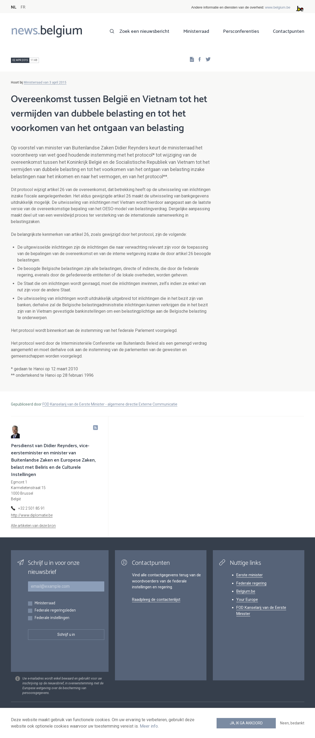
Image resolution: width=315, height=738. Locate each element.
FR (23, 7)
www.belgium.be (277, 7)
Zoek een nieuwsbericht (144, 31)
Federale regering (251, 583)
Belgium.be (245, 591)
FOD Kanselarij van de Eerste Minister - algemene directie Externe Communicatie (109, 404)
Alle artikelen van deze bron (33, 525)
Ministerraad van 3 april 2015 (45, 82)
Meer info (149, 726)
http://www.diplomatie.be (32, 515)
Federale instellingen (51, 618)
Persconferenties (241, 31)
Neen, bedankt (292, 723)
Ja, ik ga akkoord (246, 723)
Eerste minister (249, 575)
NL (13, 7)
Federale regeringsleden (55, 611)
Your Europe (247, 599)
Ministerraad (196, 31)
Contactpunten (288, 31)
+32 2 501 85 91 (31, 508)
